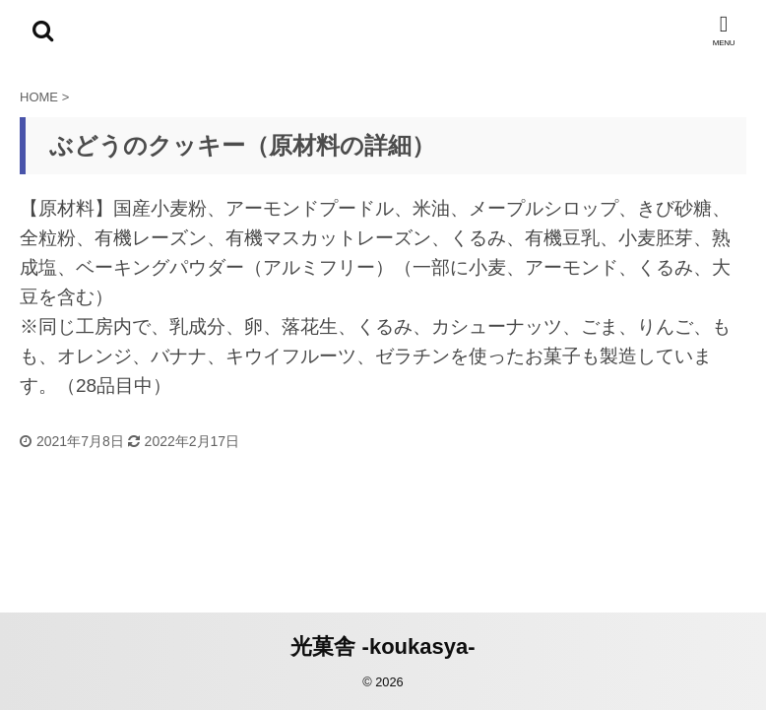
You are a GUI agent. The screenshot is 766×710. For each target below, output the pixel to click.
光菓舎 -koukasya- (382, 646)
